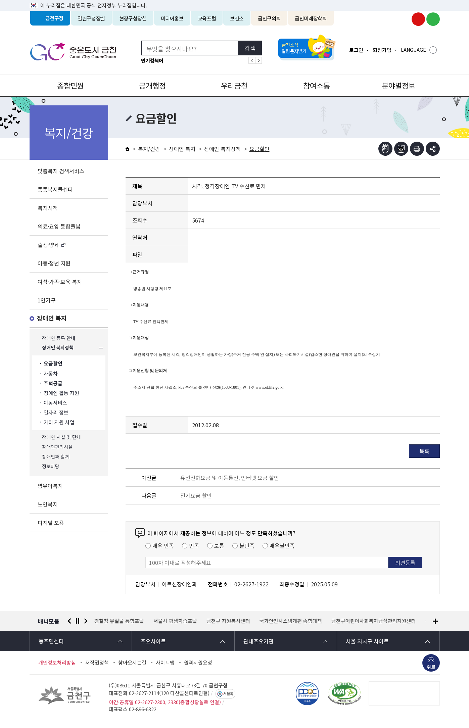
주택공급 (53, 383)
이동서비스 (55, 402)
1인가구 (47, 300)
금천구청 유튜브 (418, 19)
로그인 (356, 49)
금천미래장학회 (311, 18)
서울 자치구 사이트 (367, 641)
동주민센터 (51, 641)
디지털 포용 (51, 523)
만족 (194, 545)
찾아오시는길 (132, 663)
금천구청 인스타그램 (403, 19)
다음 (86, 621)
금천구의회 (269, 18)
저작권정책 (97, 663)
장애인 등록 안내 (58, 338)
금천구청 (54, 18)
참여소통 (316, 85)
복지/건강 (149, 149)
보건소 (237, 18)
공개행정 (152, 85)
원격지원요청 (198, 663)
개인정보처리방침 (57, 663)
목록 (424, 451)
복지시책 (48, 208)
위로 (431, 668)
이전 (69, 621)
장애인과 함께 (55, 456)
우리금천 (234, 85)
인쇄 (417, 149)
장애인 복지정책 (58, 348)
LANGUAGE (413, 49)
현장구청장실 (133, 18)
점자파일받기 (401, 149)
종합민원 (70, 85)
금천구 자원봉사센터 (228, 621)
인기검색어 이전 (251, 60)
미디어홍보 (172, 18)
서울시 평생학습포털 (175, 621)
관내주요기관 (258, 641)
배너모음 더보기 (435, 621)
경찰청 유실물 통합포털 (119, 621)
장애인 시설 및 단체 (61, 437)
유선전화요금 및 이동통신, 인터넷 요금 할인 (229, 478)
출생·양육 (48, 245)
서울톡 (228, 693)
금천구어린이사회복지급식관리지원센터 (373, 621)
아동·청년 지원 (54, 263)
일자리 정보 (56, 412)
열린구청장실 (91, 18)
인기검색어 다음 (258, 60)
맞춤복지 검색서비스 (61, 171)
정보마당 (50, 466)
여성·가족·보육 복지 (60, 282)
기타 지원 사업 (59, 422)
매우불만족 (282, 545)
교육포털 (207, 18)
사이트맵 (165, 663)
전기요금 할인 (196, 495)
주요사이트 (153, 641)
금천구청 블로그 (433, 19)
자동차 (51, 373)
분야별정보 (398, 85)
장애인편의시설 (57, 447)
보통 (219, 545)
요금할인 (53, 364)
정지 (77, 621)
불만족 (246, 545)
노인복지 (48, 504)
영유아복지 (50, 486)
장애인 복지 (52, 318)
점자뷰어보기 (385, 149)
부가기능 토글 (433, 149)
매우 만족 (163, 545)
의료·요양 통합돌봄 (59, 226)
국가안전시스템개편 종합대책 (291, 621)
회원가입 (382, 49)
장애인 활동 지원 (61, 393)
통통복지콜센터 (55, 189)
